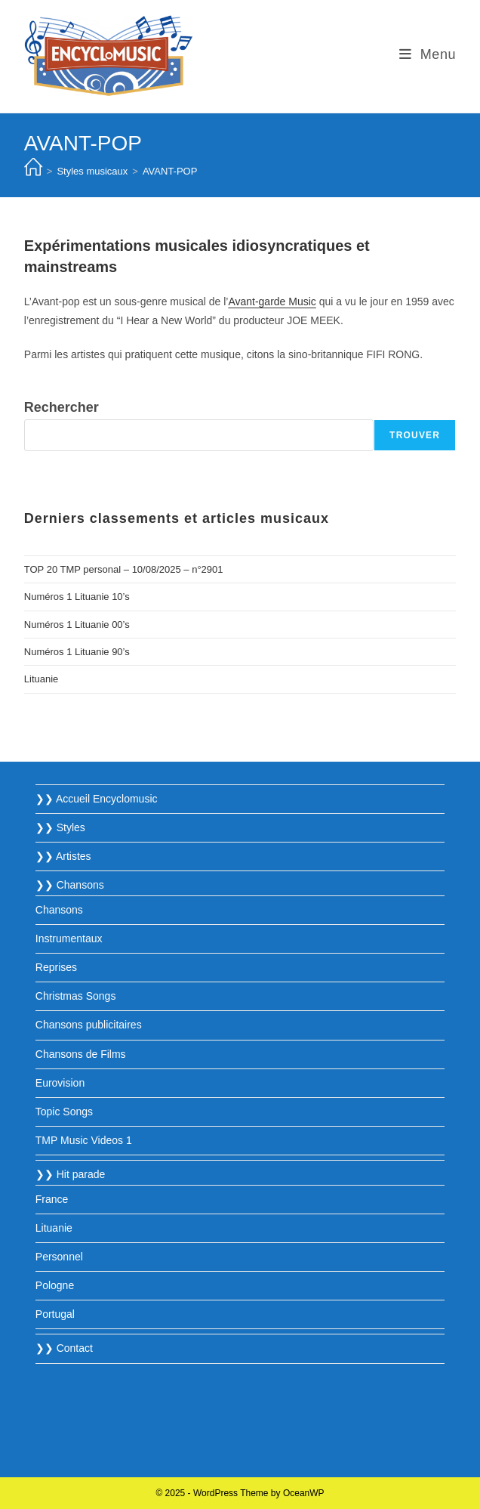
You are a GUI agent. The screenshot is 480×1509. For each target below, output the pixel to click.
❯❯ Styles (60, 827)
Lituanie (41, 679)
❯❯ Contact (64, 1348)
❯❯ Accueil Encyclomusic (96, 799)
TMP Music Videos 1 (83, 1140)
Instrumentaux (69, 938)
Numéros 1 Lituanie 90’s (77, 651)
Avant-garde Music (271, 301)
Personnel (59, 1257)
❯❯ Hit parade (70, 1174)
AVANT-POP (170, 171)
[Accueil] (33, 171)
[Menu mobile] (428, 54)
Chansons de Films (80, 1054)
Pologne (54, 1285)
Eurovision (60, 1083)
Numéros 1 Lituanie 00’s (77, 624)
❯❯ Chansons (69, 885)
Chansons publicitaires (88, 1025)
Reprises (56, 967)
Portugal (55, 1314)
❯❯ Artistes (63, 856)
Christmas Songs (75, 996)
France (52, 1199)
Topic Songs (64, 1111)
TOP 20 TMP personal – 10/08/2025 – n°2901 (123, 569)
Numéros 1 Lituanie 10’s (77, 596)
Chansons (59, 910)
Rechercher (61, 407)
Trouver (414, 435)
